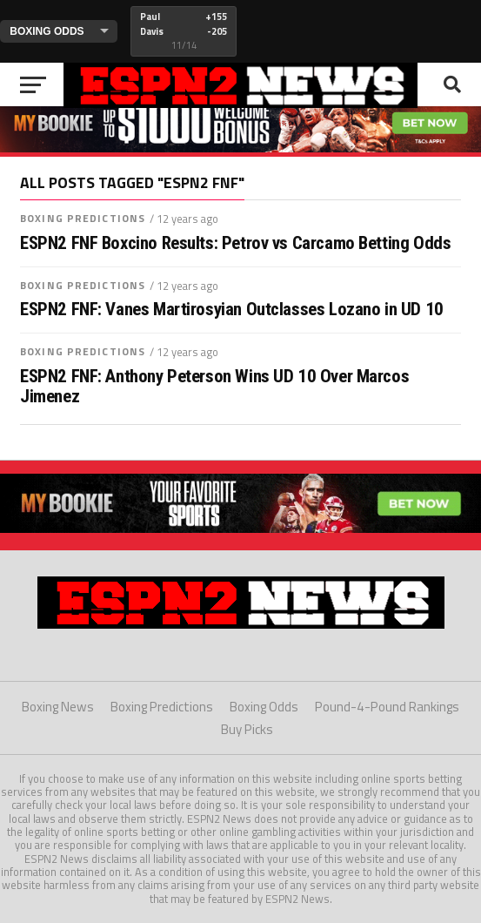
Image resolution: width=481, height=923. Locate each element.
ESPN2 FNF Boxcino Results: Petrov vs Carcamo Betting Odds (235, 243)
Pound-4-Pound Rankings (387, 707)
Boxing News (58, 707)
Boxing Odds (264, 707)
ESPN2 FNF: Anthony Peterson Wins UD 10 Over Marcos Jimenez (214, 387)
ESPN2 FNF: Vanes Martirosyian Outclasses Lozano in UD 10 (232, 310)
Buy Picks (247, 729)
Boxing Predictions (82, 218)
